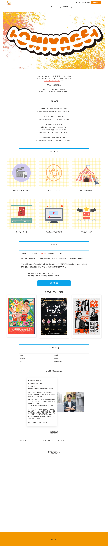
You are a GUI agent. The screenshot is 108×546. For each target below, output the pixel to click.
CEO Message (68, 7)
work (50, 7)
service (44, 7)
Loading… (54, 501)
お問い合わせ (96, 2)
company (57, 7)
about (37, 7)
